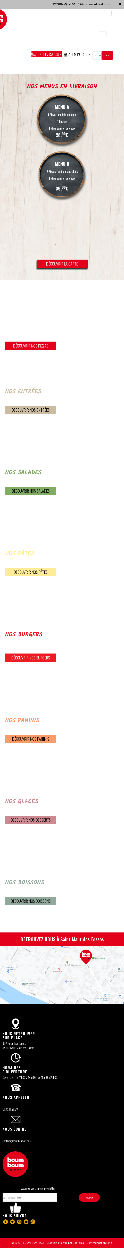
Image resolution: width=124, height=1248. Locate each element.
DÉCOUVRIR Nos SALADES (31, 491)
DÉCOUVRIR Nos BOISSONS (31, 901)
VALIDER (89, 1197)
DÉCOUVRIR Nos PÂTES (31, 572)
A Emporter (77, 54)
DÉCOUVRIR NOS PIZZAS (30, 346)
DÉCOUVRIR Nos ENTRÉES (31, 410)
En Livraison (46, 54)
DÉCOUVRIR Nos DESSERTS (31, 820)
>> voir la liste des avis (98, 4)
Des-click (78, 1243)
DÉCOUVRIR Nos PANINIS (30, 739)
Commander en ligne (99, 1243)
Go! (107, 55)
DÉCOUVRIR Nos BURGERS (30, 658)
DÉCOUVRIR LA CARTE (62, 264)
